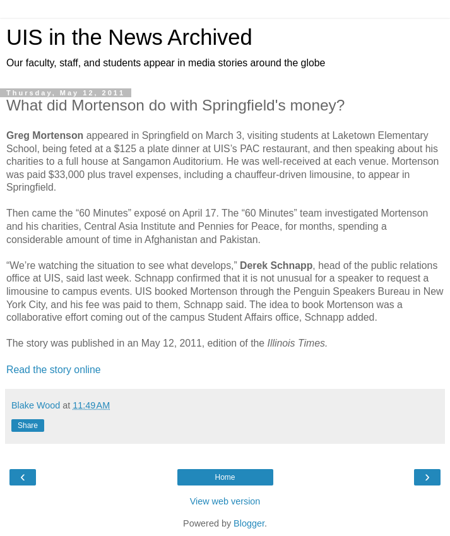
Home (225, 477)
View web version (225, 501)
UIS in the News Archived (129, 37)
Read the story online (53, 369)
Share (28, 425)
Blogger (249, 523)
